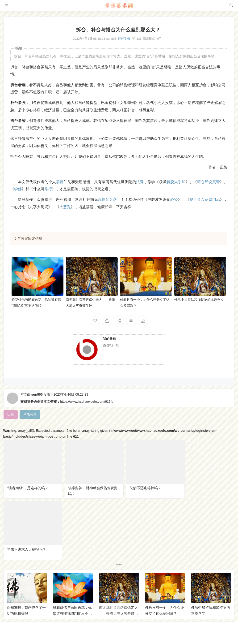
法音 (140, 182)
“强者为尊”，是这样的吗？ (27, 486)
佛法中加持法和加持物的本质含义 (199, 300)
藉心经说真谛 (208, 182)
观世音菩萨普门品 (204, 200)
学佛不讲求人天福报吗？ (201, 486)
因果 (67, 139)
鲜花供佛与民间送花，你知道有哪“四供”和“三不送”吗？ (73, 549)
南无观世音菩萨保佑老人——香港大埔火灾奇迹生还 (118, 549)
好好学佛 (124, 38)
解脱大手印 (176, 182)
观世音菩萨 (107, 200)
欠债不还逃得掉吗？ (139, 486)
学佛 (59, 182)
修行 (48, 189)
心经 (174, 200)
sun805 (37, 394)
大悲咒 (65, 207)
